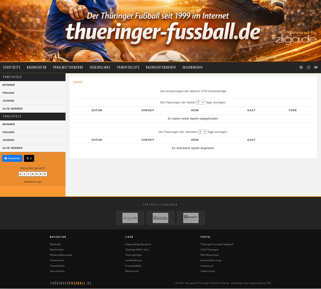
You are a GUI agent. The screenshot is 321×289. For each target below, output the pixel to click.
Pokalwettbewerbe (68, 67)
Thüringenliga (133, 255)
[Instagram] (308, 67)
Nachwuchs (132, 271)
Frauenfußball (133, 266)
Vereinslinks (100, 67)
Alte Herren (12, 108)
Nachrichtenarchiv (161, 67)
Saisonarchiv (192, 67)
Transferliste (128, 67)
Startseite (11, 67)
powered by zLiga (33, 181)
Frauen (8, 92)
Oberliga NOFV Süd (136, 250)
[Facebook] (301, 67)
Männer (8, 84)
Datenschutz (208, 271)
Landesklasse (133, 260)
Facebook (12, 158)
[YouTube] (315, 67)
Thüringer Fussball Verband (217, 244)
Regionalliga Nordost (138, 244)
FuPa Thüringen (210, 250)
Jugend (8, 100)
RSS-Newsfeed (209, 255)
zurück (77, 82)
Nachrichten (37, 67)
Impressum (207, 266)
